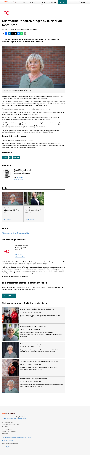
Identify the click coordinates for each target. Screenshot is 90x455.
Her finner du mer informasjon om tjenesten (14, 418)
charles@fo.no (18, 179)
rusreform (16, 158)
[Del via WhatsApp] (21, 33)
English (8, 447)
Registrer (9, 295)
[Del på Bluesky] (18, 33)
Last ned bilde (8, 219)
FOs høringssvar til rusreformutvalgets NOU (15, 233)
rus (10, 158)
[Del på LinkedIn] (9, 33)
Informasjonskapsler (8, 440)
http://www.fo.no (20, 257)
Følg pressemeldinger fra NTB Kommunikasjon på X (16, 437)
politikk (5, 158)
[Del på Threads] (15, 33)
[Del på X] (12, 33)
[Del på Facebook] (6, 33)
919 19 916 (18, 254)
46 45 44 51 (20, 177)
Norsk (3, 447)
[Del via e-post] (25, 33)
